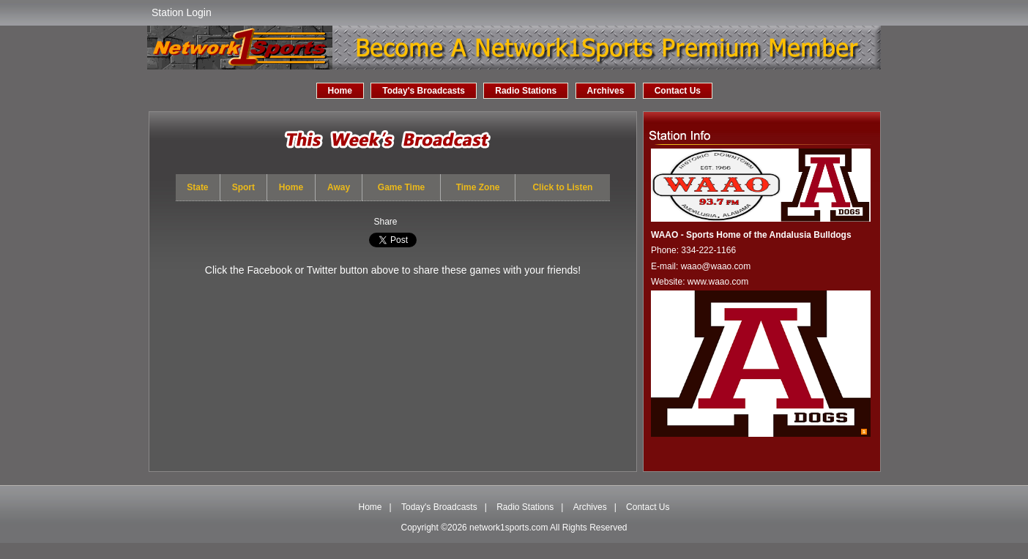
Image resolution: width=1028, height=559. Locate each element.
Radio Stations (525, 91)
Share (385, 222)
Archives (606, 91)
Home (340, 91)
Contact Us (678, 91)
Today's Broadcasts (423, 91)
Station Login (182, 12)
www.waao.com (718, 282)
